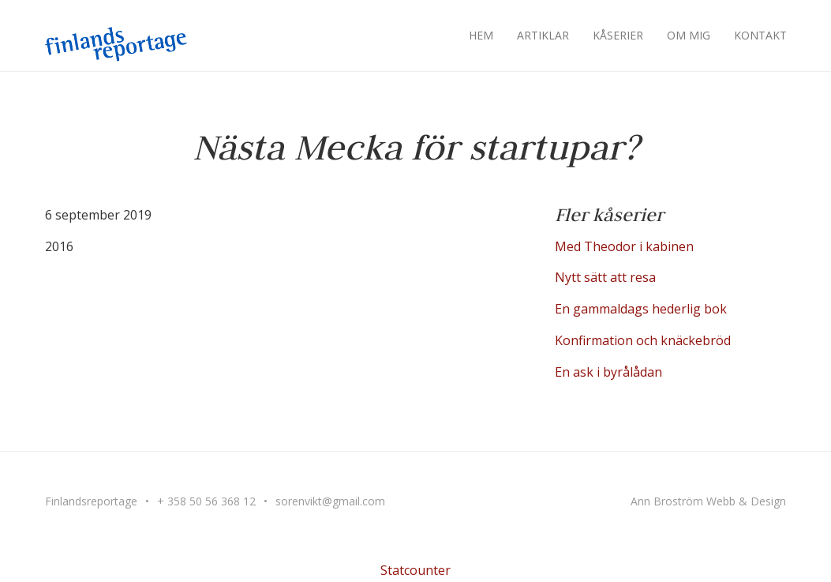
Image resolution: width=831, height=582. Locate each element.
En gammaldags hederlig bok (641, 308)
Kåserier (618, 35)
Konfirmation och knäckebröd (643, 340)
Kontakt (760, 35)
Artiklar (543, 35)
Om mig (688, 35)
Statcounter (415, 570)
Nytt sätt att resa (605, 277)
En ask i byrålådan (608, 372)
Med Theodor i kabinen (624, 246)
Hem (481, 35)
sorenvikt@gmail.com (330, 501)
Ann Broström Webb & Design (708, 501)
